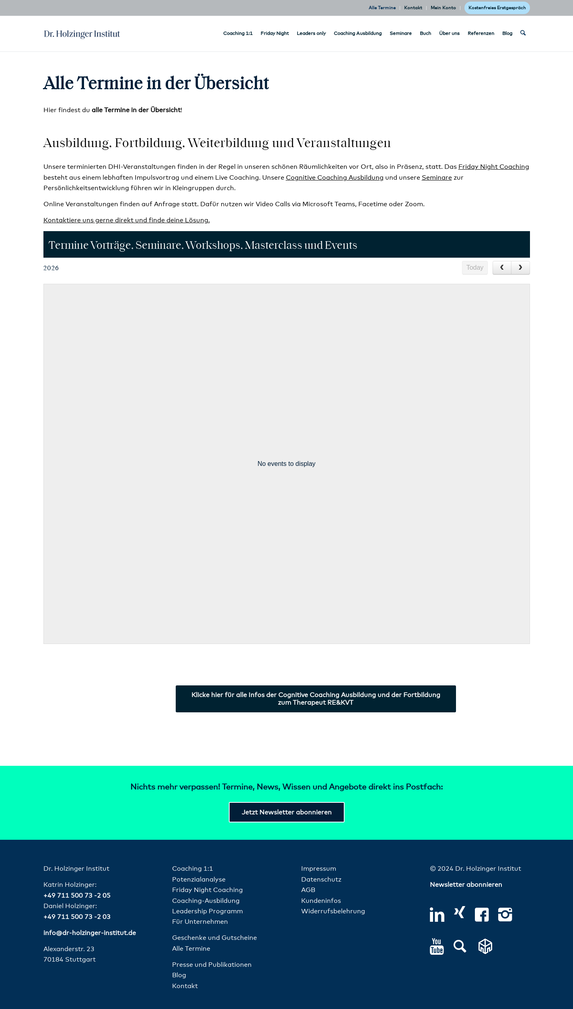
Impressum (318, 868)
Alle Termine (382, 8)
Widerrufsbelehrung (333, 911)
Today (475, 267)
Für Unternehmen (200, 922)
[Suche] (523, 33)
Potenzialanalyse (199, 879)
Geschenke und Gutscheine (214, 938)
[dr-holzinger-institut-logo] (82, 33)
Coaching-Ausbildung (206, 901)
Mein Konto (443, 8)
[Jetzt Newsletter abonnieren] (287, 812)
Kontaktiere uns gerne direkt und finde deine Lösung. (126, 220)
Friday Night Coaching (493, 167)
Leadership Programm (207, 911)
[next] (520, 268)
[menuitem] (382, 8)
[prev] (502, 268)
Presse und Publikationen (212, 965)
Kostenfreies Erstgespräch (497, 8)
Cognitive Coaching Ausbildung (335, 177)
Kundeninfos (321, 901)
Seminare (437, 177)
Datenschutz (321, 879)
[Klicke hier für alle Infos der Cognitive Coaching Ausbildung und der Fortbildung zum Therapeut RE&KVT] (316, 698)
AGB (308, 890)
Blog (179, 975)
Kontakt (413, 8)
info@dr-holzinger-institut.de (89, 933)
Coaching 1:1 (192, 868)
